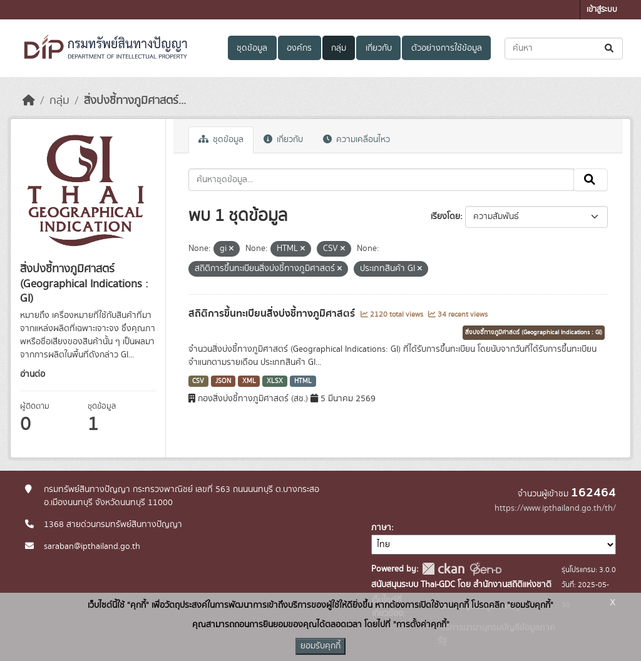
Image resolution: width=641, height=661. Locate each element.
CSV (198, 381)
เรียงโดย (445, 216)
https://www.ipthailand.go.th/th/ (555, 508)
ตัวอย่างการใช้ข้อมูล (446, 48)
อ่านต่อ (32, 374)
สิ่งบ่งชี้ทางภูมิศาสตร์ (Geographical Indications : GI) (533, 332)
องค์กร (299, 48)
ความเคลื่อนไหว (356, 139)
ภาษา (381, 527)
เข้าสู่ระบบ (602, 10)
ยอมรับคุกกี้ (320, 646)
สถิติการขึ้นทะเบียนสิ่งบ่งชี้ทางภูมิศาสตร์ (272, 313)
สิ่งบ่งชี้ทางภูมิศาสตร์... (135, 101)
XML (249, 381)
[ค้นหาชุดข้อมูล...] (564, 48)
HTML (303, 381)
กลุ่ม (338, 48)
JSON (223, 381)
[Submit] (610, 48)
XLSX (275, 381)
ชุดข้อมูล (252, 48)
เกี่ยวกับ (379, 48)
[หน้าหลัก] (29, 101)
